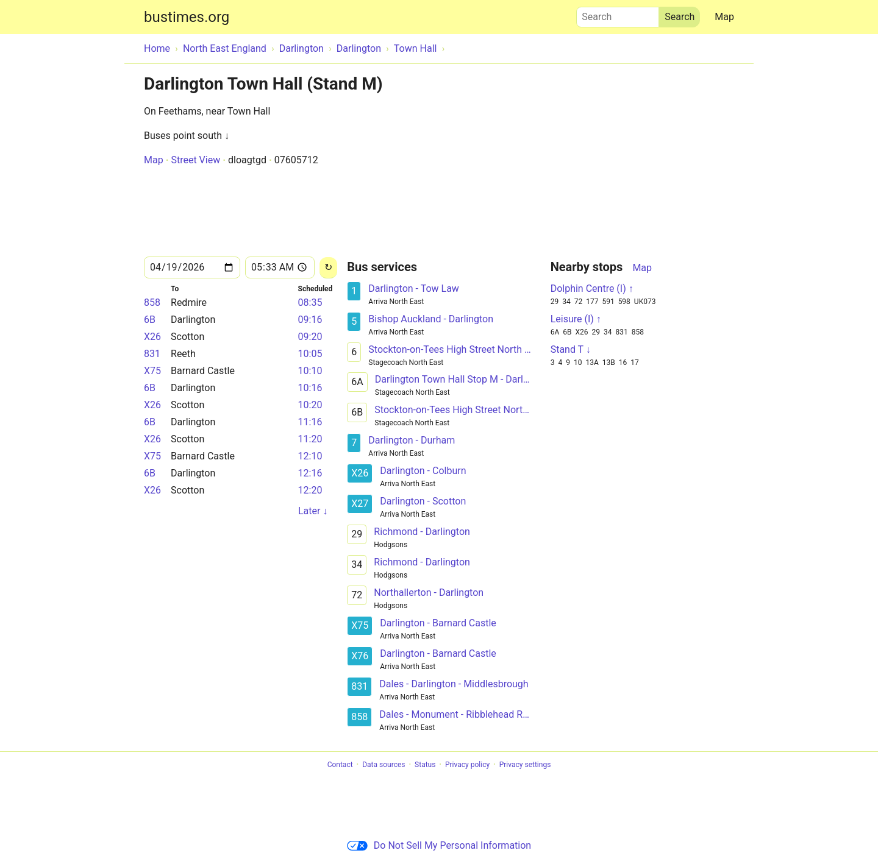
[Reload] (328, 267)
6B (149, 319)
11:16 (310, 422)
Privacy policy (467, 764)
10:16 (310, 388)
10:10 (310, 371)
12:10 (310, 456)
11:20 (310, 439)
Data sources (383, 764)
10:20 (310, 405)
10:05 (310, 353)
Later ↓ (312, 511)
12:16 (310, 473)
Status (425, 764)
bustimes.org (186, 17)
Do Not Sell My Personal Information (439, 845)
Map (724, 17)
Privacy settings (525, 764)
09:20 (310, 336)
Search (617, 14)
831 (152, 353)
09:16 (310, 319)
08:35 (310, 302)
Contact (340, 764)
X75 (152, 371)
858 (152, 302)
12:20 (310, 490)
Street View (195, 160)
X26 (152, 336)
